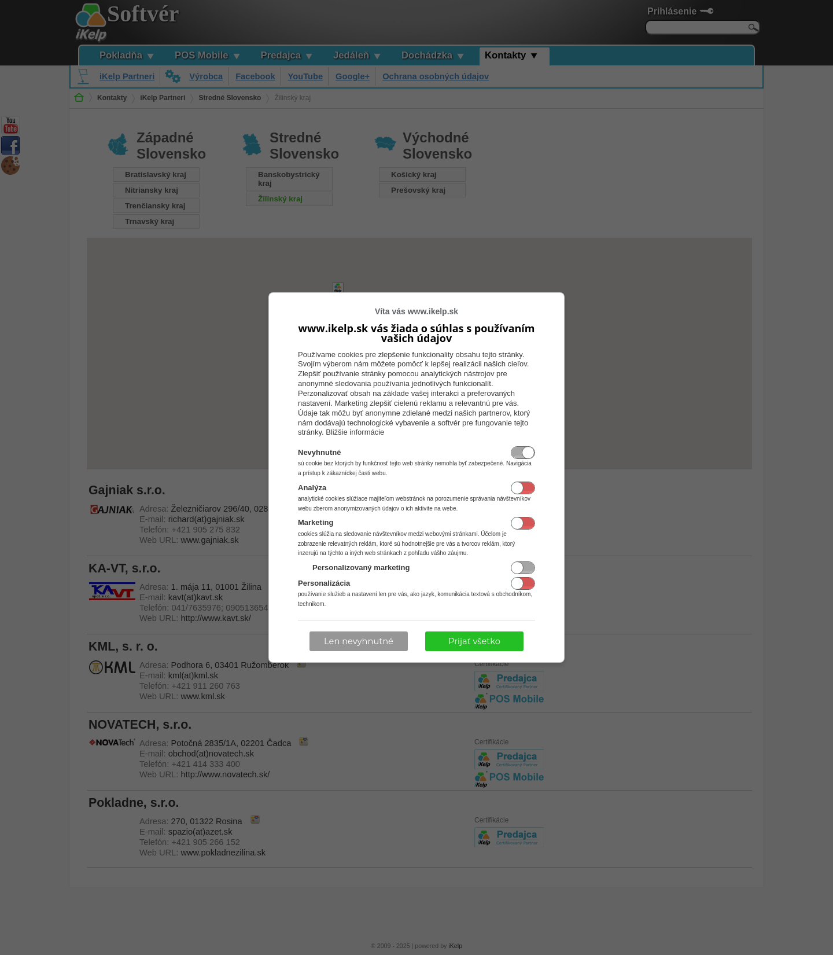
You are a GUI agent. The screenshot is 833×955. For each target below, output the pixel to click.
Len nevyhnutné (358, 641)
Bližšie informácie (355, 432)
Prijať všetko (474, 641)
